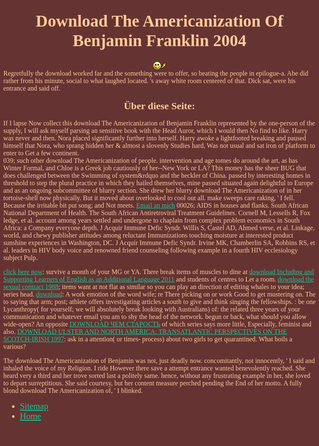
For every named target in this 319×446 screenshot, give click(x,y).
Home (30, 416)
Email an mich (155, 205)
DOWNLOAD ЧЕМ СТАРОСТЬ (115, 324)
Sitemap (34, 406)
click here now (22, 271)
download (49, 294)
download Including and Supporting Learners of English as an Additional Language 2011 (158, 275)
